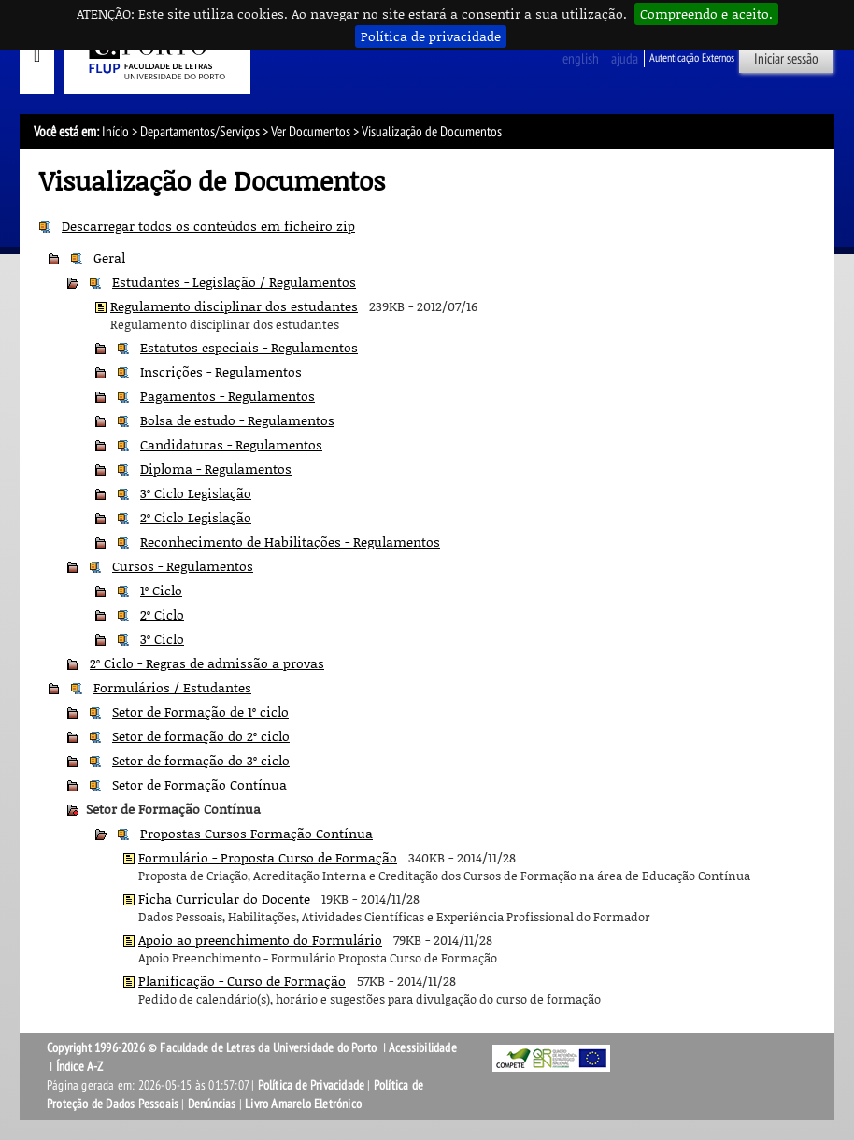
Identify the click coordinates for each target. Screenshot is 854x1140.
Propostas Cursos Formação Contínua (256, 833)
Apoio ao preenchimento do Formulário (260, 939)
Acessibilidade (423, 1048)
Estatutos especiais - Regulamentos (249, 347)
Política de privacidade (431, 36)
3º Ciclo (162, 639)
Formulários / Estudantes (172, 687)
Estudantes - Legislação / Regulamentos (234, 282)
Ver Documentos (310, 131)
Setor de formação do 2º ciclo (201, 736)
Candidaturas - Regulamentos (231, 444)
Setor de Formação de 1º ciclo (200, 711)
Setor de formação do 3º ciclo (201, 760)
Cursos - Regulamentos (182, 566)
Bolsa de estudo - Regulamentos (237, 420)
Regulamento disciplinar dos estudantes (234, 306)
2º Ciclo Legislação (195, 517)
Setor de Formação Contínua (199, 784)
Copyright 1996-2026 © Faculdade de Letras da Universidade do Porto (213, 1048)
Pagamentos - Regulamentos (227, 396)
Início (115, 131)
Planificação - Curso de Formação (242, 981)
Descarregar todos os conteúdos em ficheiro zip (208, 226)
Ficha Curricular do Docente (224, 898)
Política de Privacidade (311, 1085)
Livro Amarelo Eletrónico (303, 1104)
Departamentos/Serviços (200, 131)
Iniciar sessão (786, 58)
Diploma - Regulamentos (216, 468)
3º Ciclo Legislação (195, 493)
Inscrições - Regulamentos (221, 371)
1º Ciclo (161, 590)
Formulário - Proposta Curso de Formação (267, 857)
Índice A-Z (80, 1067)
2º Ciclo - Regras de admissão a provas (207, 663)
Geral (109, 257)
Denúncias (212, 1104)
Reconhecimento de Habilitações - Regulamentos (290, 541)
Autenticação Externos (691, 57)
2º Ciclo (162, 614)
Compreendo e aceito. (706, 13)
